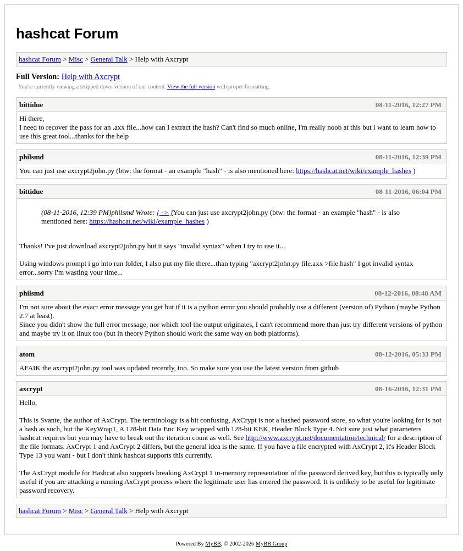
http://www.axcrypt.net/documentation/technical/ (316, 437)
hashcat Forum (67, 33)
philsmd (31, 157)
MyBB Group (271, 544)
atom (27, 354)
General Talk (109, 59)
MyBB (213, 544)
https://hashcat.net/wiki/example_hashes (353, 170)
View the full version (191, 87)
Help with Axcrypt (91, 76)
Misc (76, 59)
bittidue (31, 105)
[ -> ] (165, 212)
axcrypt (31, 389)
